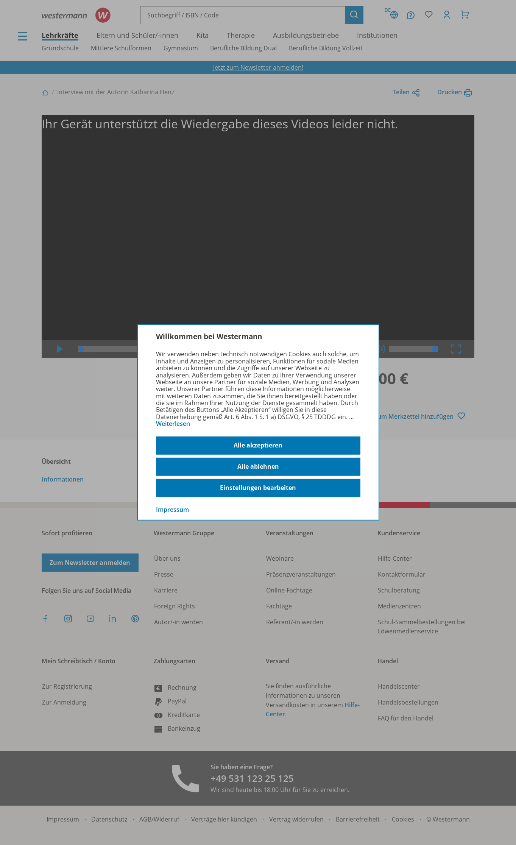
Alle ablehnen (258, 466)
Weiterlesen (173, 423)
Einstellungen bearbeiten (258, 487)
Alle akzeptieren (258, 445)
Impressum (172, 509)
